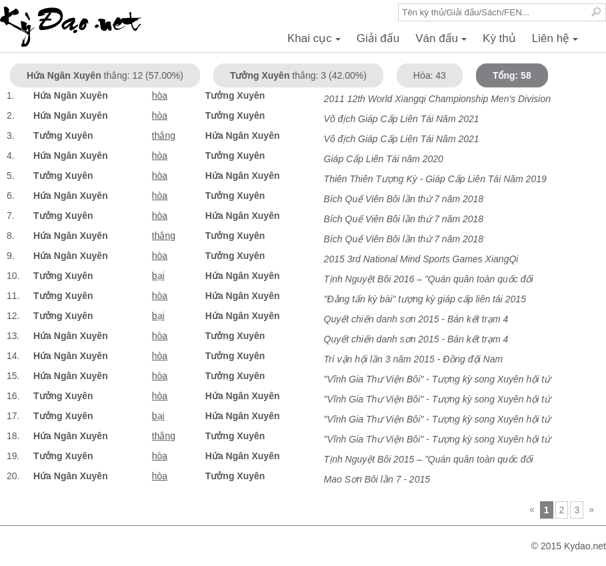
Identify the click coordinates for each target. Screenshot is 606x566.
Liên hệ (557, 42)
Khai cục (316, 42)
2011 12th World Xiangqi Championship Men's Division (437, 98)
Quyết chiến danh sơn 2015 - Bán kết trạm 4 (416, 319)
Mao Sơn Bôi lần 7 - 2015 (377, 479)
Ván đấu (443, 42)
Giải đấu (378, 38)
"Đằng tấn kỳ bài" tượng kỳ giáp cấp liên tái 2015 (425, 299)
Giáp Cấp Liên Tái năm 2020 (383, 159)
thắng (163, 135)
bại (158, 275)
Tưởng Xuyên (235, 95)
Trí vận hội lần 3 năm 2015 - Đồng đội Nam (413, 359)
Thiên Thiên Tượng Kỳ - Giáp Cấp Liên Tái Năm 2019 (435, 179)
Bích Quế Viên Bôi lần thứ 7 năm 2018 (404, 199)
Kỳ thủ (499, 38)
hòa (159, 95)
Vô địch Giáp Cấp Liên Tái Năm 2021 (401, 118)
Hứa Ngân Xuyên (70, 95)
